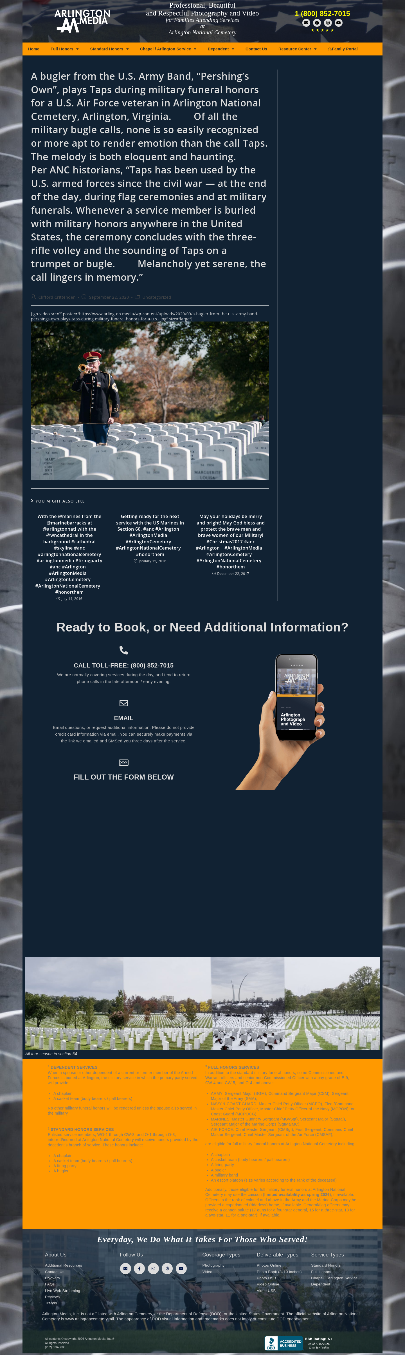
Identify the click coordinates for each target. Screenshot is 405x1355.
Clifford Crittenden (57, 297)
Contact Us (256, 49)
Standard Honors (109, 49)
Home (33, 49)
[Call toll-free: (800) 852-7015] (124, 650)
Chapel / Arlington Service (168, 49)
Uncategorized (156, 297)
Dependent (221, 49)
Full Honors (65, 49)
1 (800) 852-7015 (322, 13)
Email (123, 718)
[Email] (124, 703)
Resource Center (297, 49)
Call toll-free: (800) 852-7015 (123, 665)
